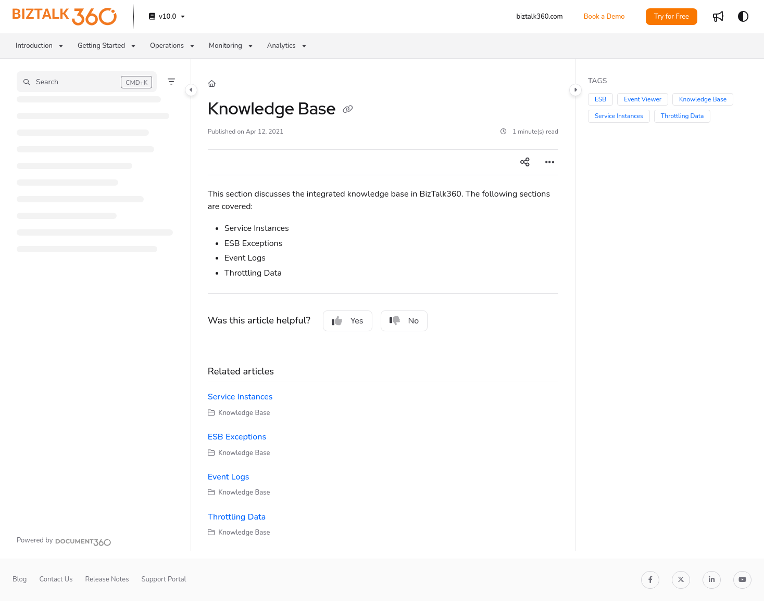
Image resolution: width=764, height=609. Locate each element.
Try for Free (671, 16)
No (404, 321)
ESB (600, 99)
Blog (19, 579)
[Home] (212, 84)
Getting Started (101, 45)
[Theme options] (743, 16)
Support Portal (163, 579)
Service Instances (240, 397)
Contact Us (55, 579)
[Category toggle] (191, 90)
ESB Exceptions (237, 437)
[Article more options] (550, 162)
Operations (167, 45)
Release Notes (107, 579)
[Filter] (171, 81)
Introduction (34, 45)
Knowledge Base (703, 99)
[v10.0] (166, 16)
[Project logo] (64, 16)
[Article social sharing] (525, 162)
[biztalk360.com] (539, 16)
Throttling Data (237, 517)
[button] (87, 81)
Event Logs (228, 477)
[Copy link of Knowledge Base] (348, 110)
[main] (383, 305)
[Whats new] (718, 16)
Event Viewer (642, 99)
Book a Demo (604, 16)
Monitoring (225, 45)
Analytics (281, 45)
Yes (348, 321)
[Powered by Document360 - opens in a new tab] (64, 541)
